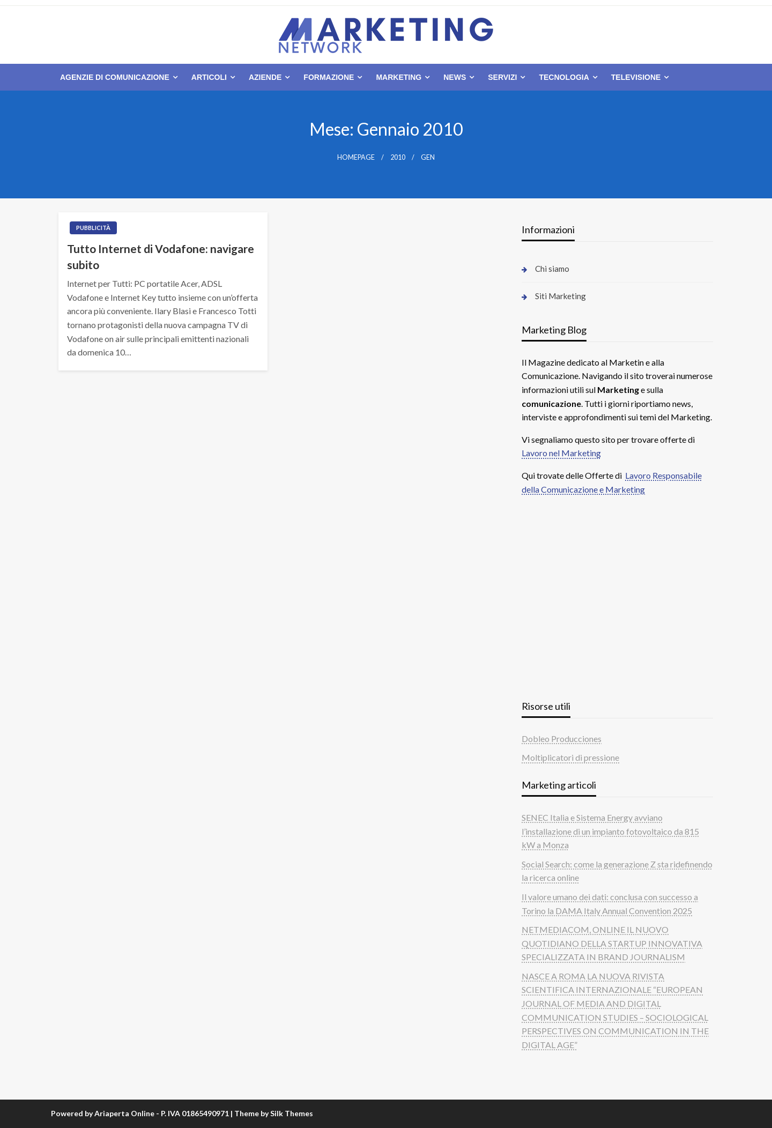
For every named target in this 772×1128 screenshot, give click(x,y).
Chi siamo (552, 268)
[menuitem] (116, 77)
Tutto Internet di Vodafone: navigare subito (160, 256)
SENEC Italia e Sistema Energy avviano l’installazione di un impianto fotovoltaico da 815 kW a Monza (610, 831)
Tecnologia (564, 77)
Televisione (636, 77)
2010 (397, 157)
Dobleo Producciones (562, 738)
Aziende (265, 77)
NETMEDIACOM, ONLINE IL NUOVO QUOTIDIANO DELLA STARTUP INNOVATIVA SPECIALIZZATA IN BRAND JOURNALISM (612, 943)
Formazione (328, 77)
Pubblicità (93, 227)
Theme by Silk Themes (273, 1113)
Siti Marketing (560, 296)
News (454, 77)
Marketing (398, 77)
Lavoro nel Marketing (561, 453)
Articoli (209, 77)
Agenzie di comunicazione (114, 77)
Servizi (502, 77)
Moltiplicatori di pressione (570, 757)
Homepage (356, 157)
